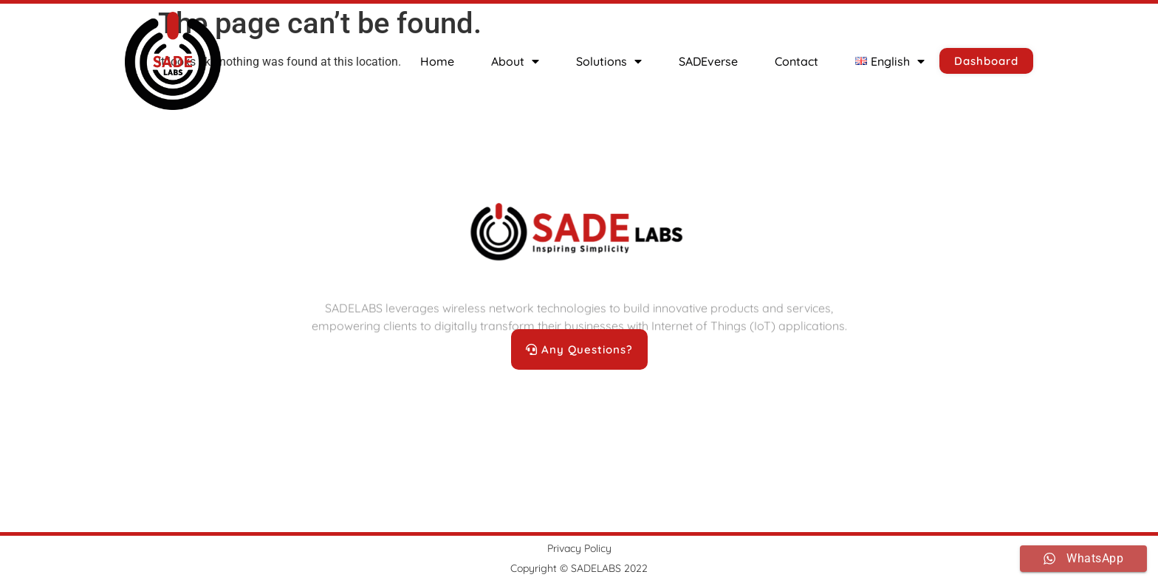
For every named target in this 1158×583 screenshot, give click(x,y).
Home (437, 61)
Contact (796, 61)
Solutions (609, 61)
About (515, 61)
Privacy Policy (579, 548)
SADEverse (708, 61)
